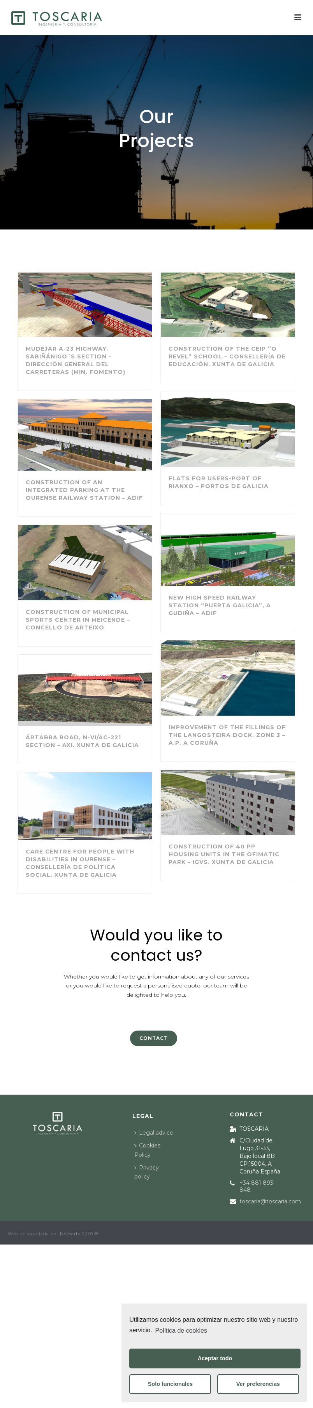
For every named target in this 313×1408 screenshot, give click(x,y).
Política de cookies (181, 1330)
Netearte (70, 1233)
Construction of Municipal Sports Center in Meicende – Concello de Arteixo (78, 619)
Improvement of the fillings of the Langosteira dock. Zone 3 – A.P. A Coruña (227, 735)
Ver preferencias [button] (258, 1384)
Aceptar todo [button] (215, 1358)
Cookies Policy (147, 1150)
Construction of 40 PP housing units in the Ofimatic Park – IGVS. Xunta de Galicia (224, 854)
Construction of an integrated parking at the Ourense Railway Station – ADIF (84, 490)
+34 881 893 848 (256, 1186)
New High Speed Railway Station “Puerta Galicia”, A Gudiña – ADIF (220, 605)
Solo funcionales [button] (170, 1384)
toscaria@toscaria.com (270, 1201)
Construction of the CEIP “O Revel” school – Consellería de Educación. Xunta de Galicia (227, 356)
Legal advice (153, 1132)
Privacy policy (146, 1172)
